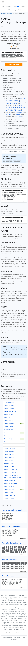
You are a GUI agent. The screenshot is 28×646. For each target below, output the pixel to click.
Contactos (20, 633)
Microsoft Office (10, 111)
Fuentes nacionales (9, 495)
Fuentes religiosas (9, 489)
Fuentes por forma (9, 486)
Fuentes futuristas (9, 454)
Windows (22, 98)
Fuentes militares (9, 408)
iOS (18, 100)
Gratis (2, 6)
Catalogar (8, 6)
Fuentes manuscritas (10, 442)
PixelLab (19, 116)
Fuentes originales (9, 405)
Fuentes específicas (9, 480)
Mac (7, 100)
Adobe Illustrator (15, 107)
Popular (3, 10)
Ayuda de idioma (19, 10)
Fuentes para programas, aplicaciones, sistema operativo (12, 476)
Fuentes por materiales (10, 483)
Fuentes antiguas (9, 451)
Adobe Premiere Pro (11, 103)
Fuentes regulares (9, 423)
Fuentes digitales (8, 460)
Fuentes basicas (8, 426)
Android (14, 100)
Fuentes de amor (8, 492)
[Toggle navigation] (3, 2)
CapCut (18, 114)
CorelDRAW (18, 111)
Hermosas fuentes (9, 402)
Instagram (19, 112)
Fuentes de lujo (8, 420)
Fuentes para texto (9, 466)
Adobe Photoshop (20, 102)
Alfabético (9, 10)
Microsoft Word (17, 109)
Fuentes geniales (8, 417)
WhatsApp (8, 114)
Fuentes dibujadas (9, 439)
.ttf (14, 89)
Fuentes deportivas (9, 448)
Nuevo (16, 6)
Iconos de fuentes (9, 463)
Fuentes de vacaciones (10, 433)
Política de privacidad (11, 633)
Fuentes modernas (9, 445)
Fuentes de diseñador (10, 411)
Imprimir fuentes (9, 430)
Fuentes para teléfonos (10, 469)
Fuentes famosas (8, 414)
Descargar (14, 64)
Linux (10, 100)
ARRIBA (23, 6)
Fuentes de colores (9, 499)
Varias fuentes (8, 436)
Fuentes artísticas (9, 457)
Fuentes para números (10, 472)
